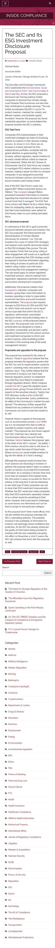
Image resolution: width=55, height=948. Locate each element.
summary (17, 321)
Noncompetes (15, 868)
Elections (12, 724)
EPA (10, 755)
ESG (7, 552)
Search (5, 567)
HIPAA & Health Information (21, 818)
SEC (42, 552)
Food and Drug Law (17, 780)
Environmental (15, 743)
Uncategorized (15, 931)
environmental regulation (20, 749)
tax (9, 900)
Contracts (13, 693)
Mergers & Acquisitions (19, 849)
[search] (50, 3)
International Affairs (17, 831)
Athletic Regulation (17, 668)
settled (14, 204)
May (18, 94)
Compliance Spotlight (18, 686)
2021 (28, 144)
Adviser (11, 649)
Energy (11, 737)
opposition (28, 358)
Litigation (12, 843)
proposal (28, 302)
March (8, 94)
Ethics (11, 762)
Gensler (19, 440)
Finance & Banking (17, 774)
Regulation (33, 552)
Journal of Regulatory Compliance (24, 837)
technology (13, 906)
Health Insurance (16, 806)
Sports (11, 893)
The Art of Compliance (19, 912)
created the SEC (13, 386)
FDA (10, 768)
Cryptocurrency (15, 699)
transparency (11, 290)
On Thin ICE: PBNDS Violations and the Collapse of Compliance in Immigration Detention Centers (25, 620)
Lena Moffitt (41, 422)
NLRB (11, 862)
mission (38, 109)
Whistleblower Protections (21, 937)
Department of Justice (19, 705)
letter (30, 395)
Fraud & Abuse (35, 61)
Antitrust (12, 655)
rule (31, 239)
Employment (14, 730)
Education (13, 718)
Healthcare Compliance (19, 812)
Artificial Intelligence (18, 661)
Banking (12, 674)
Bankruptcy (13, 680)
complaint (23, 192)
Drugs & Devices (16, 711)
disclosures (17, 452)
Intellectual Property (18, 824)
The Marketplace (16, 919)
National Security (16, 856)
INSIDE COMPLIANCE (26, 15)
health (11, 799)
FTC (10, 793)
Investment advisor (19, 552)
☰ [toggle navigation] (5, 3)
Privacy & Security (17, 875)
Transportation (15, 925)
